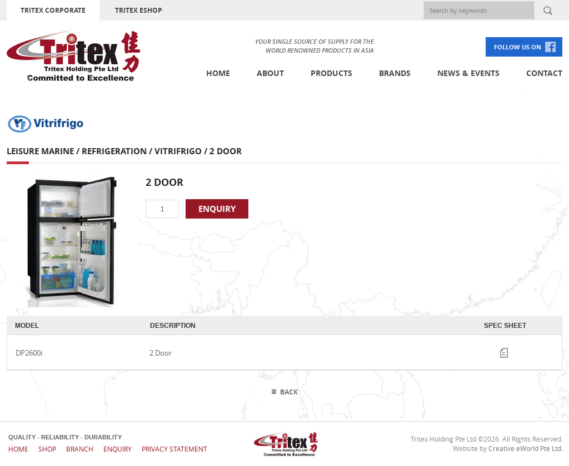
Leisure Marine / (44, 151)
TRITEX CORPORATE (53, 10)
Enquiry (117, 448)
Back (289, 392)
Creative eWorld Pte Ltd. (525, 448)
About (270, 73)
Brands (395, 73)
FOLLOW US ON (517, 47)
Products (331, 73)
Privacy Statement (174, 448)
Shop (47, 448)
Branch (79, 448)
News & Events (468, 73)
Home (218, 73)
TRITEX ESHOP (138, 10)
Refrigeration (114, 151)
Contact (544, 73)
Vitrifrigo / (181, 151)
